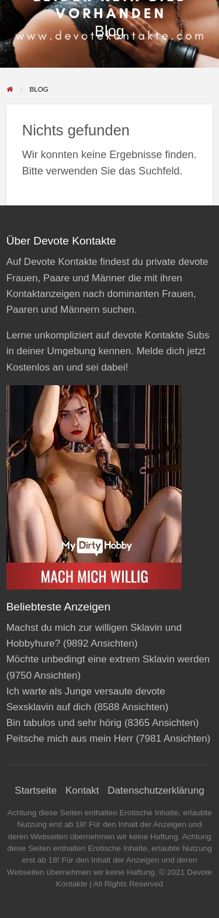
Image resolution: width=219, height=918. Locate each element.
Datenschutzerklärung (155, 790)
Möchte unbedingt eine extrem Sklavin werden (108, 659)
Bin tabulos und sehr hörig (64, 722)
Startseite (36, 790)
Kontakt (82, 790)
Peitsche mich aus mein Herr (69, 738)
